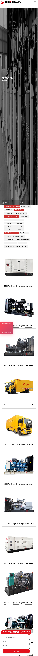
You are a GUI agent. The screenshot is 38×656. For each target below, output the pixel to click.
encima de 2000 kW (21, 213)
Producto (24, 203)
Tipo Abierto (24, 233)
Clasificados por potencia (12, 206)
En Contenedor (19, 236)
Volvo (9, 226)
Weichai (19, 220)
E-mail (5, 641)
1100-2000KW (9, 213)
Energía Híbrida (9, 246)
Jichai (9, 229)
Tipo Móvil (9, 239)
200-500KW (9, 210)
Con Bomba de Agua (22, 246)
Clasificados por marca (11, 216)
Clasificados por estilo (11, 233)
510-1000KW (19, 210)
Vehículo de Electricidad (22, 239)
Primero (18, 203)
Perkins (9, 220)
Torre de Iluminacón (11, 243)
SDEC (19, 229)
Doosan (19, 223)
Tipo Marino (22, 243)
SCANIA (19, 226)
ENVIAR (16, 651)
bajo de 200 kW (25, 206)
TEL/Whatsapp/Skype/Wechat (10, 637)
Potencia (5, 645)
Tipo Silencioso (9, 236)
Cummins (24, 216)
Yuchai (9, 223)
